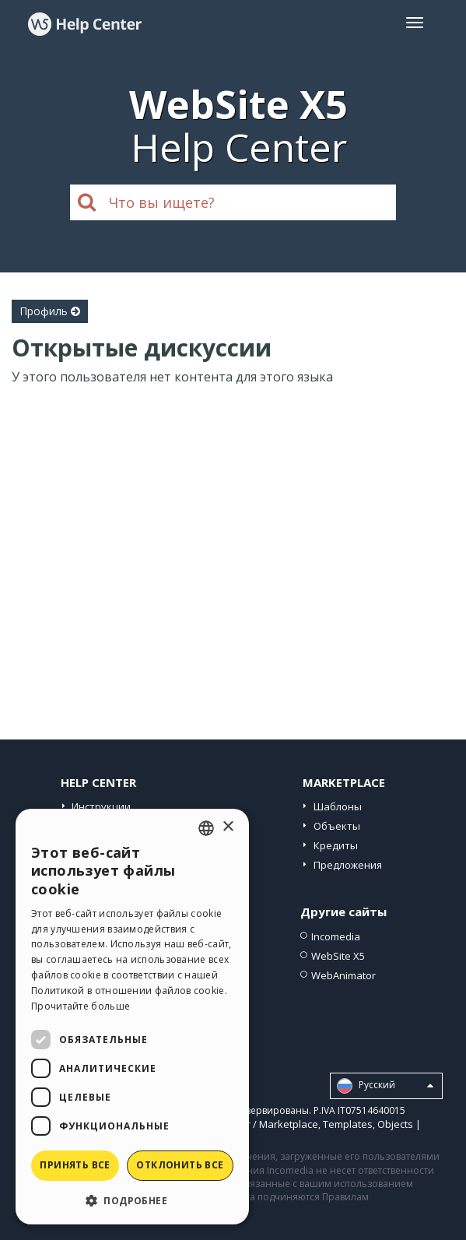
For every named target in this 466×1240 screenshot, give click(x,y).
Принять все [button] (75, 1165)
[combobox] (206, 828)
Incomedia (335, 936)
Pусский (385, 1086)
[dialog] (132, 1016)
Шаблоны (338, 806)
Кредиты (336, 845)
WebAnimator (343, 975)
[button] (132, 1200)
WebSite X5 (338, 956)
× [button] (227, 827)
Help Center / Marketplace (256, 1124)
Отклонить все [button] (179, 1165)
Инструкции (101, 806)
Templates (348, 1124)
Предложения (348, 865)
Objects (395, 1124)
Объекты (337, 826)
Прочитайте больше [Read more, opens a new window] (80, 1006)
